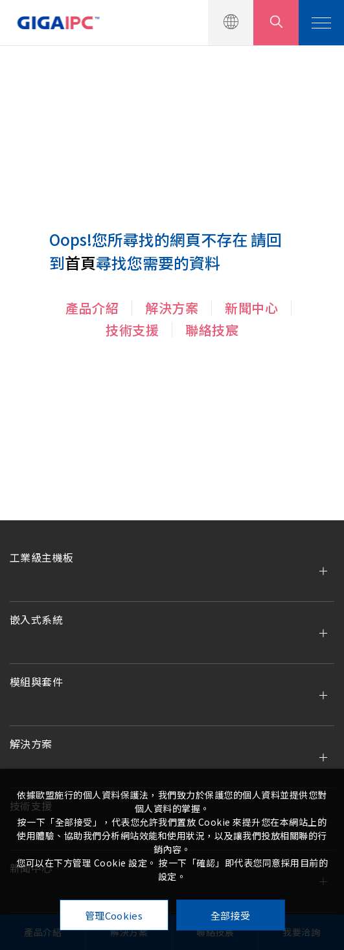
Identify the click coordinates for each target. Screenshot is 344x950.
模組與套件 (36, 681)
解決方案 (171, 307)
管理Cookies (114, 915)
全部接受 (230, 915)
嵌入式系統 (36, 619)
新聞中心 (251, 307)
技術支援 (132, 329)
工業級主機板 (41, 557)
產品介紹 (92, 307)
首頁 (80, 262)
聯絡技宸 (211, 329)
